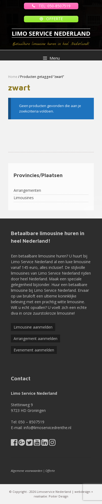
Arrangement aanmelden (35, 338)
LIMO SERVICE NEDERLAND (51, 33)
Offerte (50, 471)
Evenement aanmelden (34, 350)
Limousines (24, 197)
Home (12, 76)
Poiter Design (58, 496)
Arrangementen (27, 190)
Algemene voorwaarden (26, 471)
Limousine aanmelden (33, 327)
